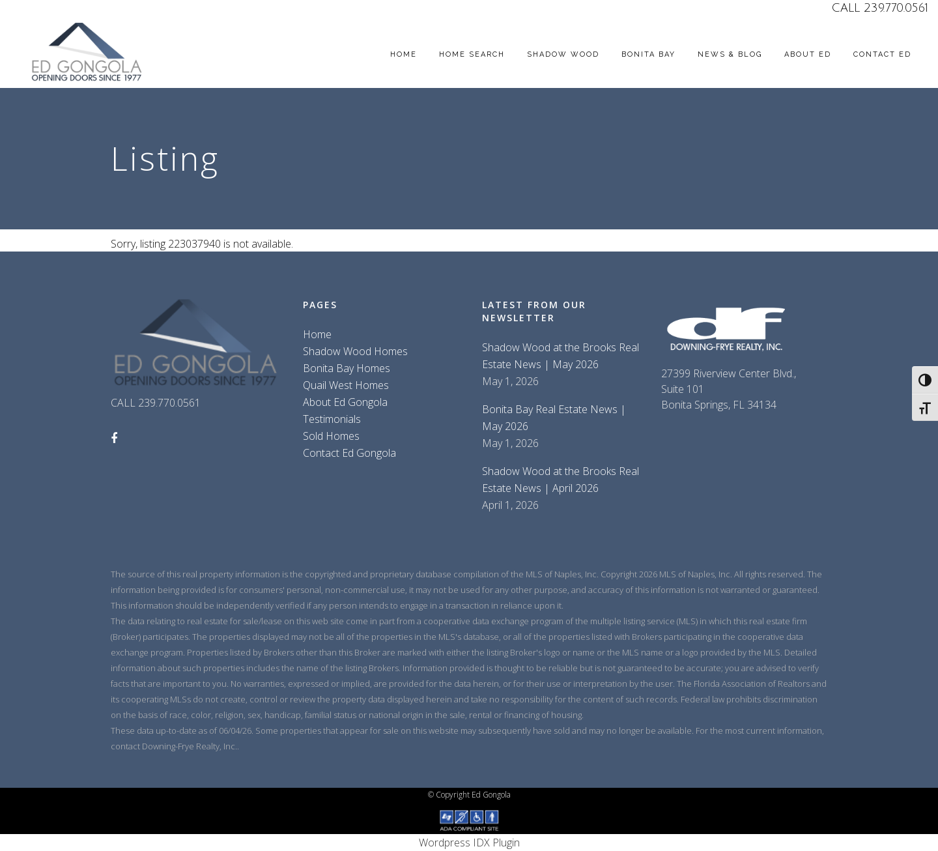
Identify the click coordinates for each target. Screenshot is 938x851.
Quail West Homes (346, 385)
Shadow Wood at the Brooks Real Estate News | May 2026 (560, 355)
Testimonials (332, 419)
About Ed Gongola (345, 402)
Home (317, 334)
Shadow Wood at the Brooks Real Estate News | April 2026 (560, 479)
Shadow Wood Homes (355, 351)
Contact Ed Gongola (349, 453)
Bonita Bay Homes (346, 368)
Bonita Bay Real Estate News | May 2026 (554, 417)
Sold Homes (331, 436)
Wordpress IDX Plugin (469, 842)
